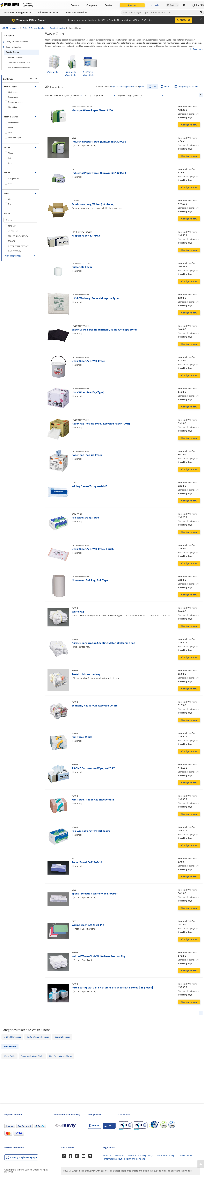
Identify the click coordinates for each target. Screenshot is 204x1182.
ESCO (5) (11, 241)
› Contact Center (184, 1155)
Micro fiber (12, 107)
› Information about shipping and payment (124, 1158)
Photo (166, 86)
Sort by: (88, 95)
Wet (9, 199)
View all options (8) (13, 255)
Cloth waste (13, 92)
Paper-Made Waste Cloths (18, 62)
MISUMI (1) (12, 226)
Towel (10, 132)
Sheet (10, 127)
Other (10, 163)
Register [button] (132, 5)
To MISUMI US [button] (183, 20)
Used (10, 183)
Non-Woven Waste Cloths (18, 67)
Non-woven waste (15, 102)
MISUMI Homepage (10, 28)
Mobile (94, 1125)
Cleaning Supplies (57, 28)
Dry (9, 204)
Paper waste (13, 97)
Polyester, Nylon (14, 137)
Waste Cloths (12, 52)
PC (108, 1125)
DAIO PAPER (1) (14, 251)
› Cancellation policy (164, 1155)
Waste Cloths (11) (14, 57)
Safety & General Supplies (34, 28)
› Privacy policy (145, 1155)
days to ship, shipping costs (123, 86)
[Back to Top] (200, 1164)
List (154, 86)
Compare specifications (188, 86)
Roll (9, 158)
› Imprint (107, 1155)
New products (13, 178)
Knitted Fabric (13, 122)
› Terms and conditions (125, 1155)
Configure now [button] (189, 124)
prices (141, 86)
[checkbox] (20, 92)
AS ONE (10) (13, 231)
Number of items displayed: (57, 95)
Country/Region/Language (23, 1157)
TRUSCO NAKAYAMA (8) (18, 236)
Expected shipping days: (128, 95)
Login (154, 5)
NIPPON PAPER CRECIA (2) (18, 246)
